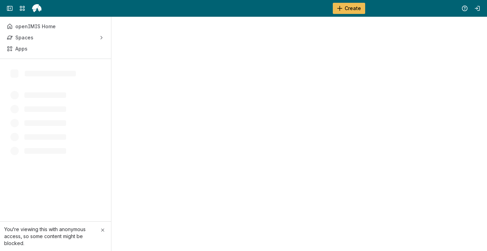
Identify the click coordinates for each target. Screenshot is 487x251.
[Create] (349, 8)
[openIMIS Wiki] (37, 8)
